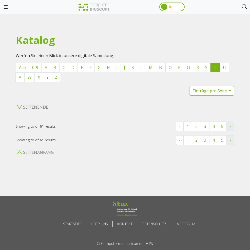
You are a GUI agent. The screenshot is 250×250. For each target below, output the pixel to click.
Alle (22, 67)
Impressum (185, 224)
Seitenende (32, 107)
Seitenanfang (35, 152)
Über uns (99, 224)
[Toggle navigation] (6, 7)
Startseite (72, 224)
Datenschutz (154, 224)
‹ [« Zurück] (179, 126)
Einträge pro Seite (210, 91)
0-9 (35, 67)
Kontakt (124, 224)
